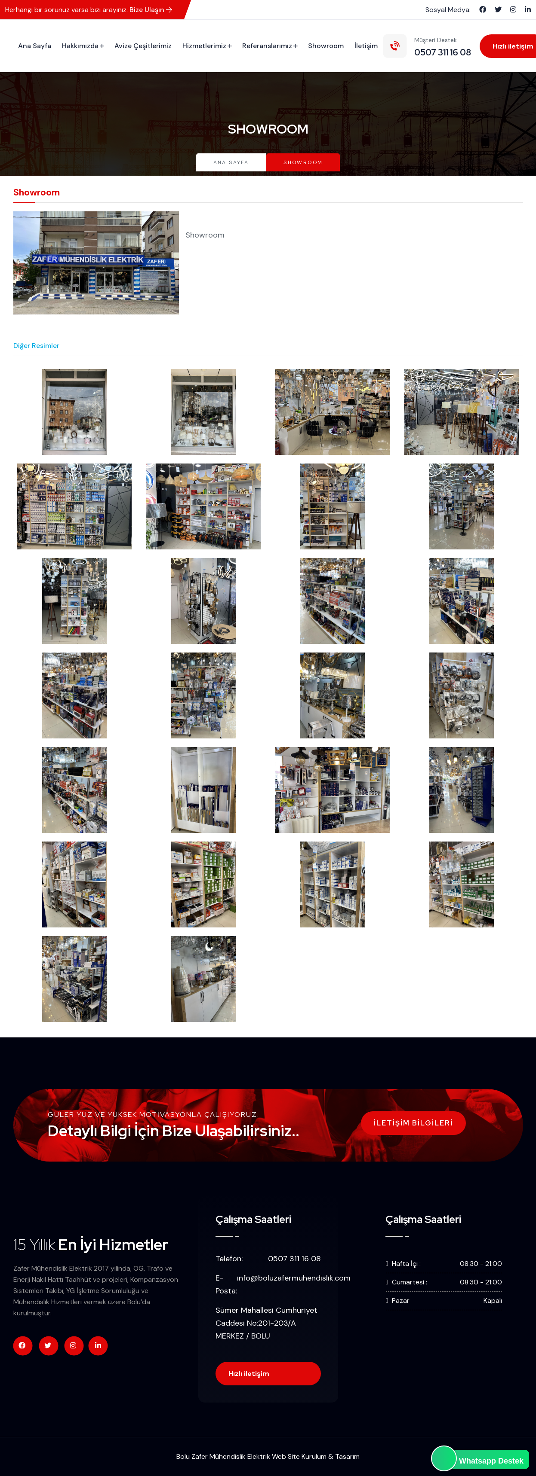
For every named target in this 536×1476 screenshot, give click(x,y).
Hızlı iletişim (248, 1373)
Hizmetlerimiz (204, 45)
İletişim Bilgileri (413, 1123)
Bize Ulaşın (150, 9)
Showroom (326, 45)
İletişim (366, 45)
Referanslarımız (267, 45)
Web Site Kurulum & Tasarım (316, 1456)
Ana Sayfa (34, 45)
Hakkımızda (80, 45)
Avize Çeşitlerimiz (143, 45)
